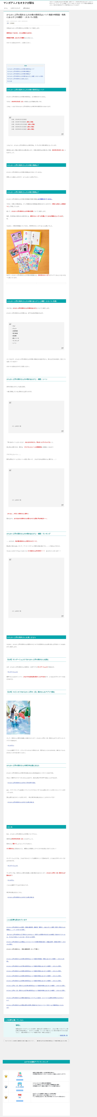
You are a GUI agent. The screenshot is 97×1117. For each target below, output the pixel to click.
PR (8, 23)
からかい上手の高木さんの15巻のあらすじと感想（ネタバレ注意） (25, 76)
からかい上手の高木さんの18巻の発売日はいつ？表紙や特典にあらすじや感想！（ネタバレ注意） (34, 971)
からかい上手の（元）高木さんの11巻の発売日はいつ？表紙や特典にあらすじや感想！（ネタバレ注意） (36, 985)
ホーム (5, 8)
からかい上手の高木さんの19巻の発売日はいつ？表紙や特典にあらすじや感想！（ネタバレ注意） (34, 976)
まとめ (9, 81)
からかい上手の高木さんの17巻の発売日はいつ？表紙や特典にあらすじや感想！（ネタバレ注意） (34, 966)
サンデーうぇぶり (13, 672)
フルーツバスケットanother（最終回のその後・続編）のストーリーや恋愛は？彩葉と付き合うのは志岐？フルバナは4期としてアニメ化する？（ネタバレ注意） (20, 1040)
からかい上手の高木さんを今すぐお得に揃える (21, 802)
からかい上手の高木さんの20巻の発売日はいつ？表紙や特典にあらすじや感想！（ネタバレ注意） (34, 980)
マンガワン (11, 745)
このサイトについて (15, 8)
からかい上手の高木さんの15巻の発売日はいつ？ (20, 69)
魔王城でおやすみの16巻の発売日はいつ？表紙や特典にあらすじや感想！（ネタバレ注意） (53, 1040)
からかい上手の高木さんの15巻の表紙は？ (19, 71)
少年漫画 (12, 23)
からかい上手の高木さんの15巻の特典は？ (19, 73)
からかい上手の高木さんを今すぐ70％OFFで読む (21, 782)
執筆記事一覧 (64, 1035)
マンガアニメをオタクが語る (19, 2)
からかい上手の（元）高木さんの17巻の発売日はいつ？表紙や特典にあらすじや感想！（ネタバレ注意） (36, 990)
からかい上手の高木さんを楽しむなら (17, 78)
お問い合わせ (26, 8)
